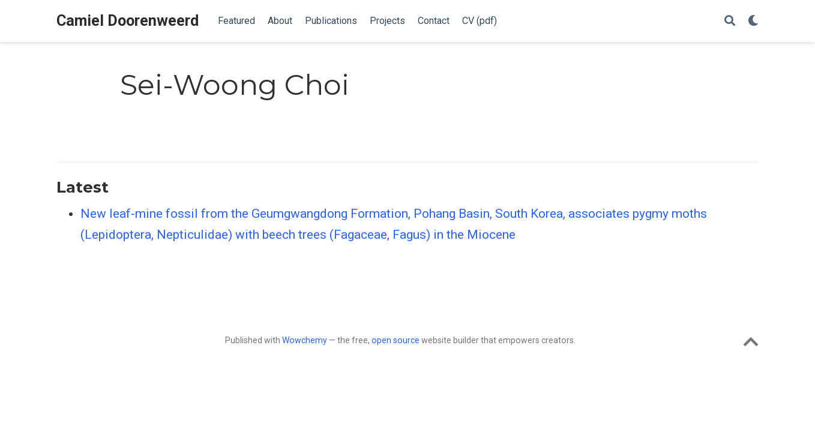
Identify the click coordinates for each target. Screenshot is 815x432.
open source (395, 340)
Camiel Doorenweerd (127, 20)
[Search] (729, 21)
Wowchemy (304, 340)
